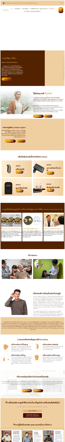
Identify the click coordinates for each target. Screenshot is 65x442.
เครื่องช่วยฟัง (18, 9)
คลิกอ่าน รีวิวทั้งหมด (32, 410)
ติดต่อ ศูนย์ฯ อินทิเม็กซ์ (36, 11)
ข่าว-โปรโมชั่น (27, 11)
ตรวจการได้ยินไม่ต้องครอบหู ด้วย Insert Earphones (48, 281)
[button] (2, 437)
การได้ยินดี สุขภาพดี (34, 8)
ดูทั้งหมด (19, 172)
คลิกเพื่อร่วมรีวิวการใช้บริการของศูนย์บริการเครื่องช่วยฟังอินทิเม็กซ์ (32, 415)
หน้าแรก (12, 8)
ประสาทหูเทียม (25, 9)
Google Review (32, 400)
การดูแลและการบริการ (44, 9)
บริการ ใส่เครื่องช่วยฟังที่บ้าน (16, 281)
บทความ (52, 9)
